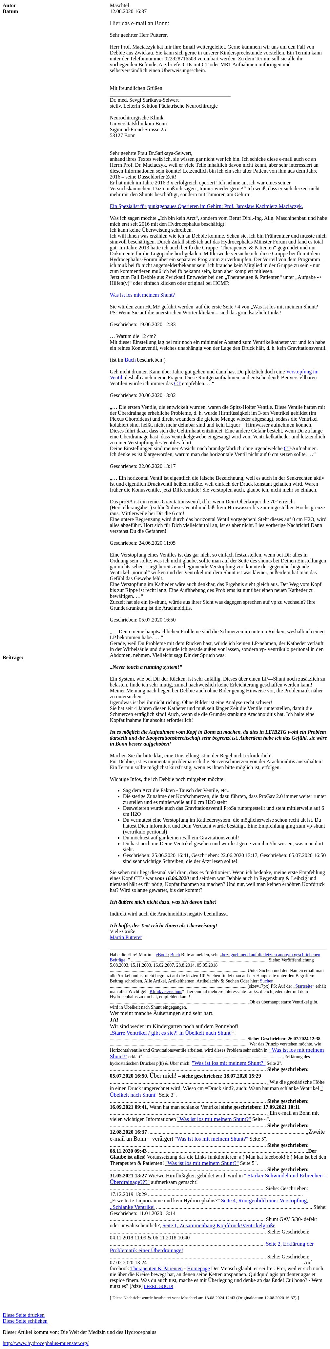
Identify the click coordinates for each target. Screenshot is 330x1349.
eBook (162, 954)
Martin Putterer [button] (126, 937)
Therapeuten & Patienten (156, 1268)
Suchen (266, 981)
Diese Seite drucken (24, 1315)
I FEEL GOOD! (159, 1286)
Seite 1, (218, 1225)
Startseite (303, 986)
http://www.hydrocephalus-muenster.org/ (46, 1343)
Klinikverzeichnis (166, 991)
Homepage (198, 1268)
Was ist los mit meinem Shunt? (142, 295)
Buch (175, 954)
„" (171, 1033)
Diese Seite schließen (25, 1321)
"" (202, 1163)
